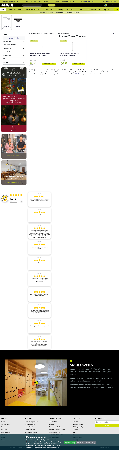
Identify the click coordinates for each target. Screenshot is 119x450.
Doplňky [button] (80, 9)
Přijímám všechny (70, 443)
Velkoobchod (53, 422)
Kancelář (46, 33)
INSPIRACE (87, 5)
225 (13, 202)
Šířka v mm (6, 59)
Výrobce (5, 62)
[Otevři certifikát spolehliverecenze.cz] (16, 195)
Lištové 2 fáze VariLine (62, 33)
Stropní (52, 33)
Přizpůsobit (80, 443)
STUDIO (52, 5)
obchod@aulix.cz (111, 1)
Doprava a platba (30, 424)
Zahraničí (75, 422)
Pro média (4, 429)
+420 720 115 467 (89, 1)
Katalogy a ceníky (78, 427)
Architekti (51, 424)
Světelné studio (5, 424)
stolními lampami (78, 74)
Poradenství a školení (55, 427)
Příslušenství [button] (48, 9)
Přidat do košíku (49, 64)
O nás (3, 422)
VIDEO (75, 5)
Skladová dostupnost (9, 45)
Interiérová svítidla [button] (15, 9)
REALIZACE (80, 5)
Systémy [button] (60, 9)
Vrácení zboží (29, 427)
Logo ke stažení (6, 432)
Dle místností (38, 33)
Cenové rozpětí (7, 41)
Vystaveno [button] (108, 9)
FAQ (92, 5)
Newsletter (4, 427)
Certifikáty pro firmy (54, 432)
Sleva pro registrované (31, 422)
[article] (39, 199)
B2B (64, 5)
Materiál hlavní (7, 52)
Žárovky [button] (70, 9)
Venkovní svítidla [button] (32, 9)
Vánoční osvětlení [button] (93, 9)
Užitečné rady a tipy (78, 424)
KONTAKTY (101, 5)
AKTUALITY (69, 5)
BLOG (95, 5)
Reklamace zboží (30, 429)
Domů (31, 33)
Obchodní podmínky (31, 432)
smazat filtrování (14, 38)
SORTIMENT (59, 5)
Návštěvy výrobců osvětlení (57, 429)
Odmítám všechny (90, 443)
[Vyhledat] (41, 5)
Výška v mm (7, 55)
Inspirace (75, 429)
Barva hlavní (7, 48)
